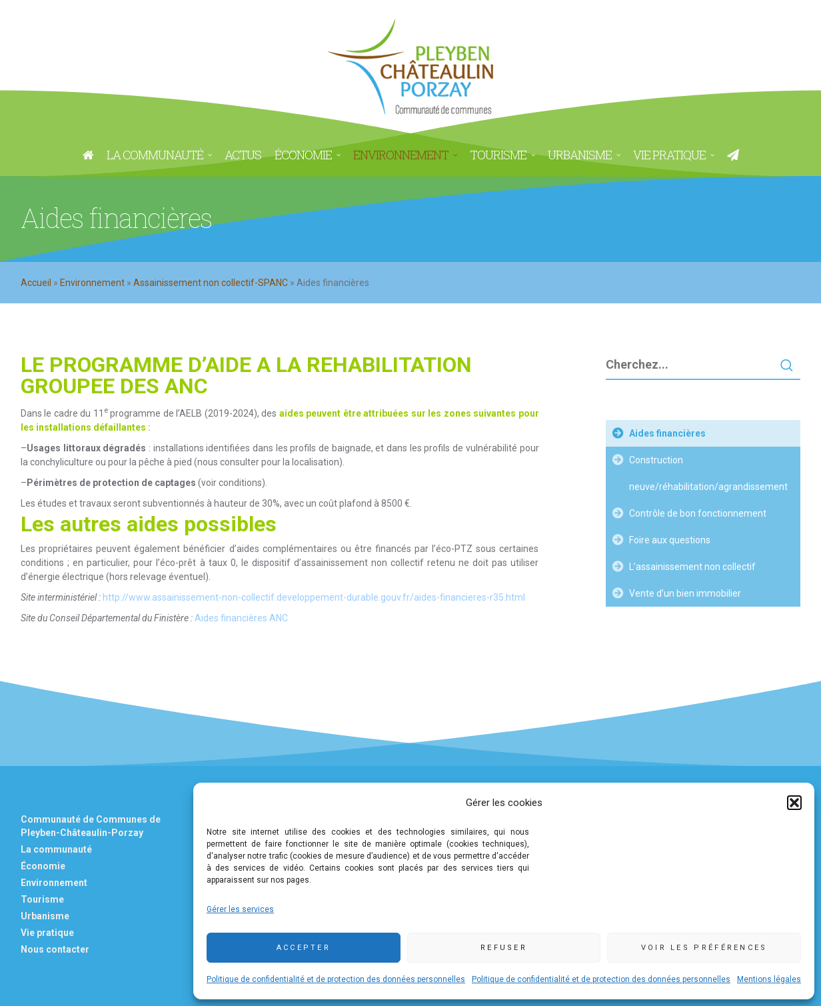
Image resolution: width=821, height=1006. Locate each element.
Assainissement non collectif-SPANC (210, 282)
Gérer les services (240, 909)
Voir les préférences (704, 947)
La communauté (56, 849)
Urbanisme (45, 916)
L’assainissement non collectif (692, 566)
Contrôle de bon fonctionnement (697, 513)
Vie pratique (47, 932)
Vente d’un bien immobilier (685, 593)
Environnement (92, 282)
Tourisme (42, 899)
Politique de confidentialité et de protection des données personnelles (336, 979)
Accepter (304, 947)
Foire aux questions (669, 540)
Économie (43, 866)
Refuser (503, 947)
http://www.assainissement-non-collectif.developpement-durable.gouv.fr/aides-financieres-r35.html (314, 597)
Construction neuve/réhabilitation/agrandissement (708, 473)
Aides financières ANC (241, 618)
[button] (794, 802)
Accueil (36, 282)
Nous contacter (55, 949)
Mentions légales (769, 979)
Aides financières (667, 433)
